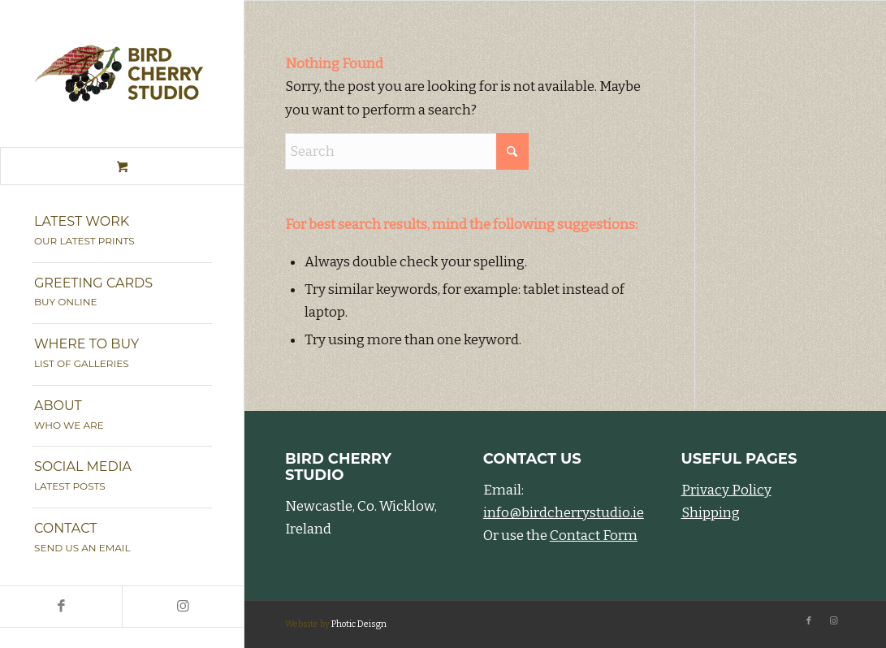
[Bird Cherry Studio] (121, 73)
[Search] (407, 151)
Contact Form (593, 535)
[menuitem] (122, 232)
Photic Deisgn (359, 624)
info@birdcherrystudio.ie (563, 512)
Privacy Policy (726, 490)
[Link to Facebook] (61, 606)
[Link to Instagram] (183, 606)
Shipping (710, 512)
